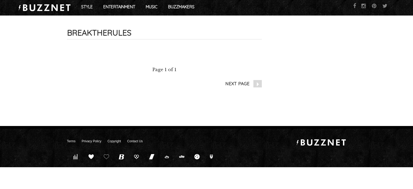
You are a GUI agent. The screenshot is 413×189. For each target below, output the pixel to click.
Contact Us (135, 141)
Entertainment (172, 7)
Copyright (114, 141)
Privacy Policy (91, 141)
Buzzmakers (234, 7)
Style (139, 7)
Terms (71, 141)
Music (204, 7)
